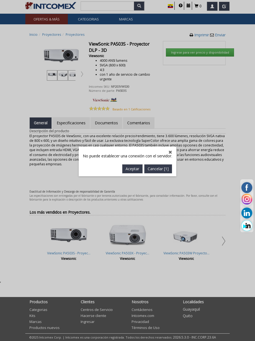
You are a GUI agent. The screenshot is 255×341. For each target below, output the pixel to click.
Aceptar (132, 136)
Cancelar (158, 136)
